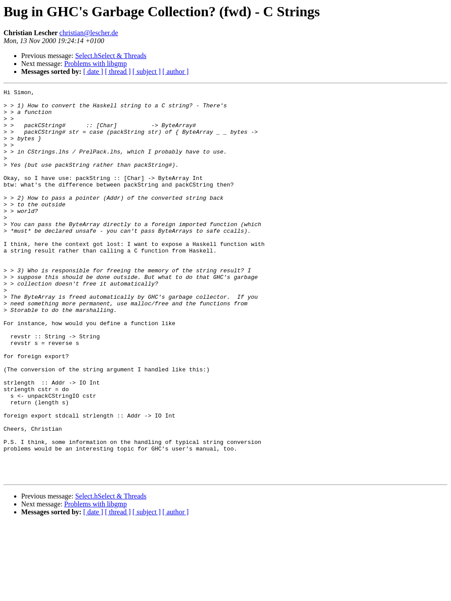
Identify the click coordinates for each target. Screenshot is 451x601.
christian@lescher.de (88, 33)
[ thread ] (118, 71)
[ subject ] (147, 71)
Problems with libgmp (95, 63)
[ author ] (176, 71)
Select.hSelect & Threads (111, 55)
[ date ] (93, 71)
